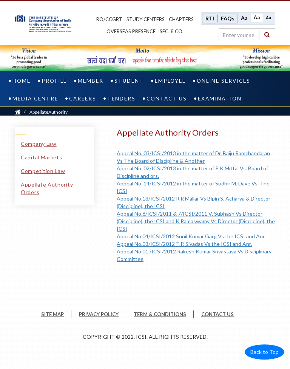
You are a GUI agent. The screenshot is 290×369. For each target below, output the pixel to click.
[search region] (247, 34)
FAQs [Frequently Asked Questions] (227, 18)
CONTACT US (217, 314)
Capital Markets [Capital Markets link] (41, 157)
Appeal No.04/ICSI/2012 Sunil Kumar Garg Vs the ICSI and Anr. (191, 236)
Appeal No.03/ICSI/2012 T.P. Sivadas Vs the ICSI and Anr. (184, 244)
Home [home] (21, 81)
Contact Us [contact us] (167, 99)
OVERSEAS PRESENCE (131, 31)
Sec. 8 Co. (172, 31)
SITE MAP (52, 314)
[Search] (267, 34)
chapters (181, 19)
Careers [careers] (82, 99)
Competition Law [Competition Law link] (43, 171)
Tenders (121, 99)
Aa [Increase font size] (244, 18)
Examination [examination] (220, 99)
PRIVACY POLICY (99, 314)
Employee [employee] (170, 81)
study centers (145, 19)
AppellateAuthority (48, 112)
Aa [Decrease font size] (268, 17)
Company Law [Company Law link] (39, 143)
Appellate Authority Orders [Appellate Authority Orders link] (47, 188)
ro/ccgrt (109, 19)
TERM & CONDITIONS (160, 314)
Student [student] (129, 81)
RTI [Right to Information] (209, 18)
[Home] (18, 112)
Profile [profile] (54, 81)
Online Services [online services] (223, 81)
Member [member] (90, 81)
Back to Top (264, 352)
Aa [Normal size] (257, 17)
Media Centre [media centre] (35, 99)
